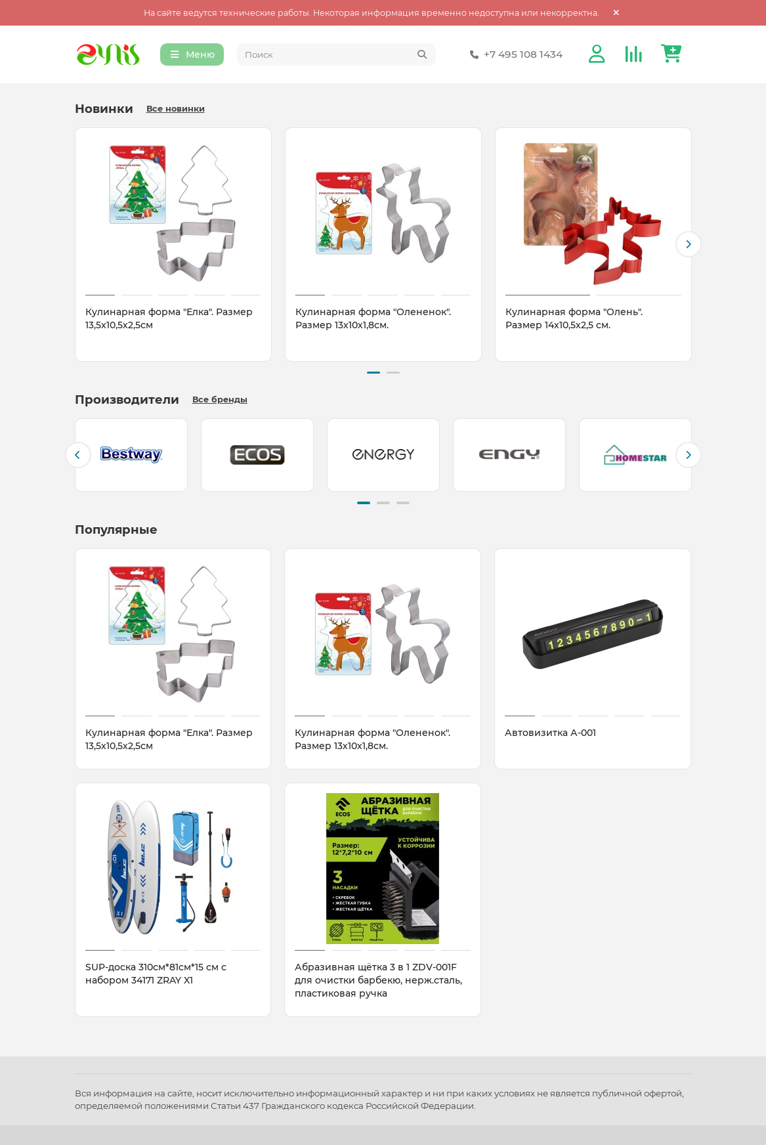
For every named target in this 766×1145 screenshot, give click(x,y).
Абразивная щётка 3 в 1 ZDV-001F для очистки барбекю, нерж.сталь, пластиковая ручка (378, 980)
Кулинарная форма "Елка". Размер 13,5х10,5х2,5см (169, 319)
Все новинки (175, 109)
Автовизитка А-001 (550, 732)
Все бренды (219, 399)
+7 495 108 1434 (514, 55)
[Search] (336, 55)
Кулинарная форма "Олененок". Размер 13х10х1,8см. (373, 319)
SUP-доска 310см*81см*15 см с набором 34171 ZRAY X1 (155, 973)
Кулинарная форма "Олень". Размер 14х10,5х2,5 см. (574, 319)
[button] (688, 245)
